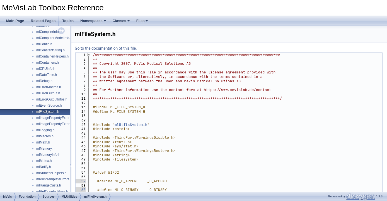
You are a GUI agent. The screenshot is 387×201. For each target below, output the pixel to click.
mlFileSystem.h (47, 112)
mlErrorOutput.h (48, 93)
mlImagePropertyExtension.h (57, 118)
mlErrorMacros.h (48, 87)
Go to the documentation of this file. (106, 48)
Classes (121, 21)
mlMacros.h (45, 136)
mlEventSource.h (49, 105)
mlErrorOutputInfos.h (51, 99)
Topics (68, 21)
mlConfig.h (44, 44)
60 (80, 189)
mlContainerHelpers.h (52, 56)
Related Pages (43, 21)
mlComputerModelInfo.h (54, 38)
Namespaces (93, 21)
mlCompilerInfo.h (49, 32)
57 (80, 181)
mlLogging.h (45, 130)
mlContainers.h (47, 62)
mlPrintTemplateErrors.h (54, 179)
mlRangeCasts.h (48, 185)
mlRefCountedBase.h (52, 191)
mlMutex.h (44, 161)
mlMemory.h (45, 148)
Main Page (15, 21)
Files (142, 21)
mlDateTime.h (46, 75)
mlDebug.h (44, 81)
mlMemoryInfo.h (48, 155)
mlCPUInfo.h (45, 69)
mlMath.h (43, 142)
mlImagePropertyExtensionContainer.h (64, 124)
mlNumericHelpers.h (51, 173)
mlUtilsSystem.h (131, 124)
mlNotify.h (43, 167)
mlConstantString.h (50, 50)
